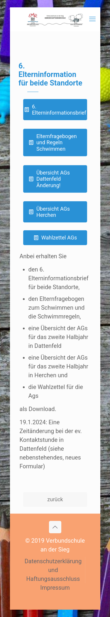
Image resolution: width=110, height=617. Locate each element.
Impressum (55, 587)
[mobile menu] (92, 19)
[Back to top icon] (55, 527)
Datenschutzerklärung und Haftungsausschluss (53, 570)
